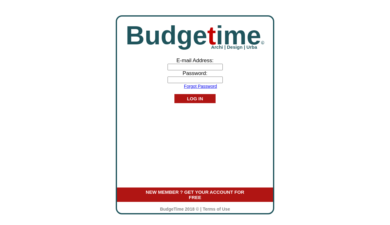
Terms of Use (216, 209)
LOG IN (195, 98)
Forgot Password (200, 86)
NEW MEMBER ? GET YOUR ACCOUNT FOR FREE (195, 194)
